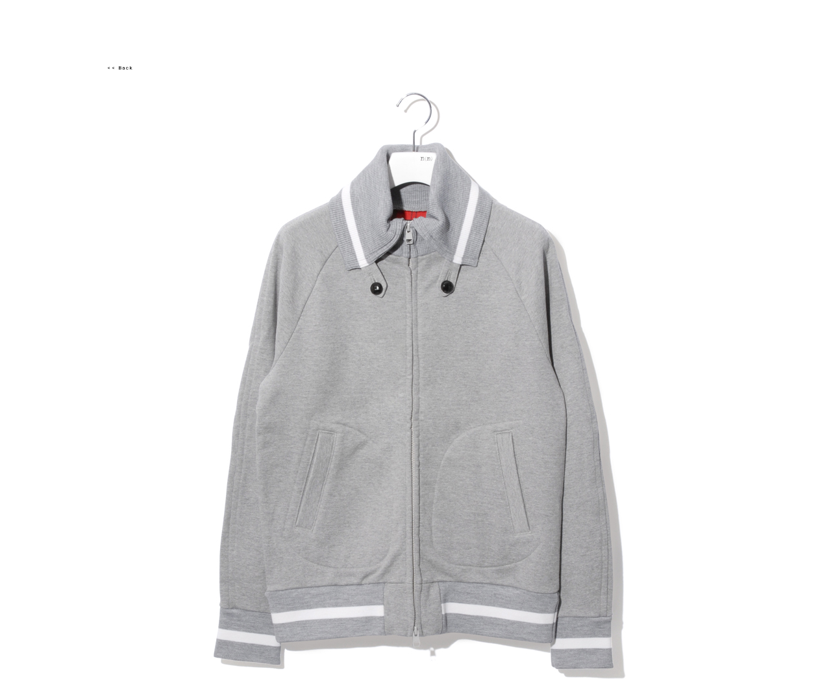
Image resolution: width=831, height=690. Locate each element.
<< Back (120, 68)
